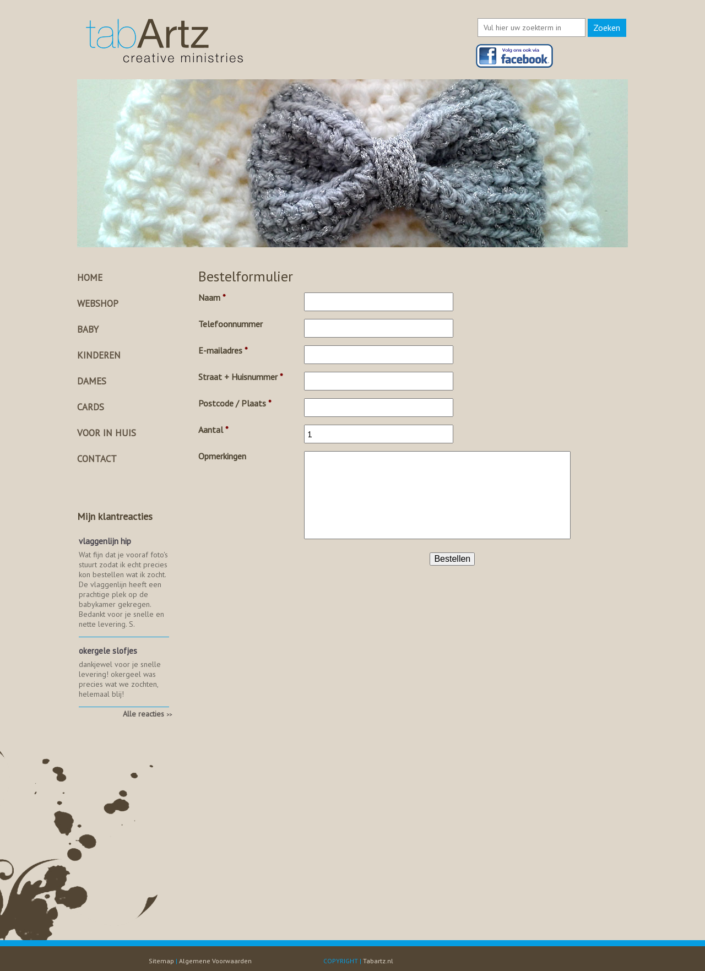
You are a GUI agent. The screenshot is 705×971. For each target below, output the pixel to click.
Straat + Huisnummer (240, 377)
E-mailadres (223, 350)
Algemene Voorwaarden (215, 961)
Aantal (213, 430)
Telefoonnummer (230, 324)
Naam (212, 297)
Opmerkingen (222, 456)
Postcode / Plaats (235, 403)
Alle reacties (147, 714)
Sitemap (161, 961)
